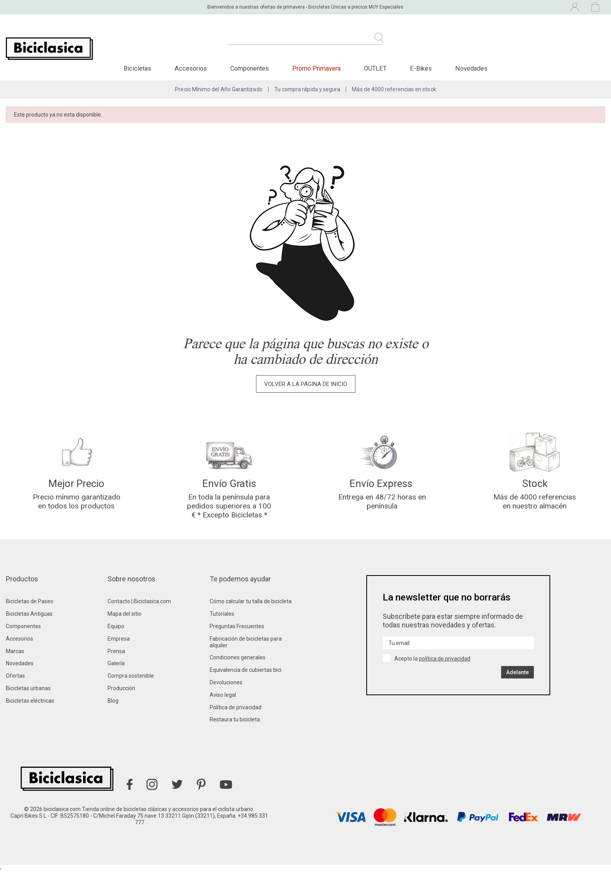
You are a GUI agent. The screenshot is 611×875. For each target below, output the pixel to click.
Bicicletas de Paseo (29, 605)
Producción (121, 692)
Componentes (23, 630)
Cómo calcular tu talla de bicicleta (250, 605)
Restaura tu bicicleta (235, 723)
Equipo (116, 630)
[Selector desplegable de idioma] (507, 7)
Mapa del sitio (124, 618)
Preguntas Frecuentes (237, 630)
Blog (113, 704)
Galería (116, 667)
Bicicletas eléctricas (30, 704)
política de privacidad (444, 662)
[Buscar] (305, 42)
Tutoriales (222, 618)
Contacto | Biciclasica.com (139, 605)
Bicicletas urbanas (28, 692)
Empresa (119, 642)
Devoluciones (226, 686)
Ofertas (15, 680)
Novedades (20, 667)
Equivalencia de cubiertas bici (245, 674)
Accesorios (19, 642)
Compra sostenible (131, 680)
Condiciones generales (237, 661)
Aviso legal (223, 698)
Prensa (116, 655)
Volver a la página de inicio (305, 386)
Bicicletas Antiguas (29, 618)
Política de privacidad (235, 711)
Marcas (15, 655)
